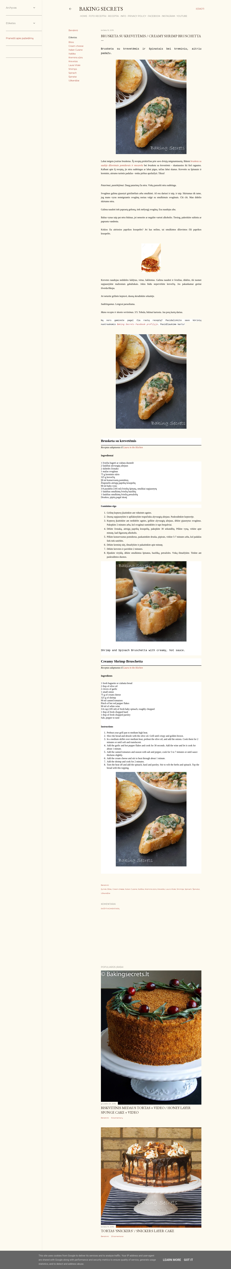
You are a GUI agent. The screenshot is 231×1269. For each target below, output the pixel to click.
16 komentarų (117, 1118)
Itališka (72, 53)
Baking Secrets (101, 8)
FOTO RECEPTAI (96, 16)
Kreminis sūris (76, 57)
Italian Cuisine (76, 50)
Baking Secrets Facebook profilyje (137, 324)
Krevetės (73, 61)
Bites (71, 42)
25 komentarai (117, 1236)
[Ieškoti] (200, 8)
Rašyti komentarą (110, 908)
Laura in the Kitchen (133, 447)
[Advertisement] (151, 937)
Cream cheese (76, 46)
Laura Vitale (74, 65)
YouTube (181, 16)
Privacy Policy (136, 16)
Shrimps (73, 69)
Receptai (112, 16)
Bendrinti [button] (73, 30)
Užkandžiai (74, 80)
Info (122, 16)
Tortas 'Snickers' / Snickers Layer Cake (137, 1231)
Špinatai (73, 76)
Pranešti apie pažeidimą (19, 38)
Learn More (172, 1260)
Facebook (153, 16)
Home (82, 16)
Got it (188, 1260)
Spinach (73, 73)
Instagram (167, 16)
